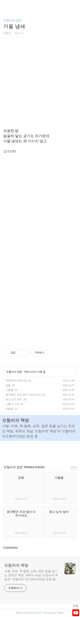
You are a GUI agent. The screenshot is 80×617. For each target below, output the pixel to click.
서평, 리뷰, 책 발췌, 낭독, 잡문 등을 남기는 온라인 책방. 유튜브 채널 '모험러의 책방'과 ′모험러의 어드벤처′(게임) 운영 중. (31, 575)
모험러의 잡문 (12, 20)
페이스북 (30, 451)
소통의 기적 (12, 404)
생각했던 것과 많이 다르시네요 (23, 394)
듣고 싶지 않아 (14, 399)
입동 (8, 385)
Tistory (60, 612)
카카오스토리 (40, 451)
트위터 (50, 451)
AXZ (39, 612)
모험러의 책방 (16, 565)
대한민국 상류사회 (16, 380)
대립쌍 (9, 408)
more (73, 467)
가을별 (9, 389)
